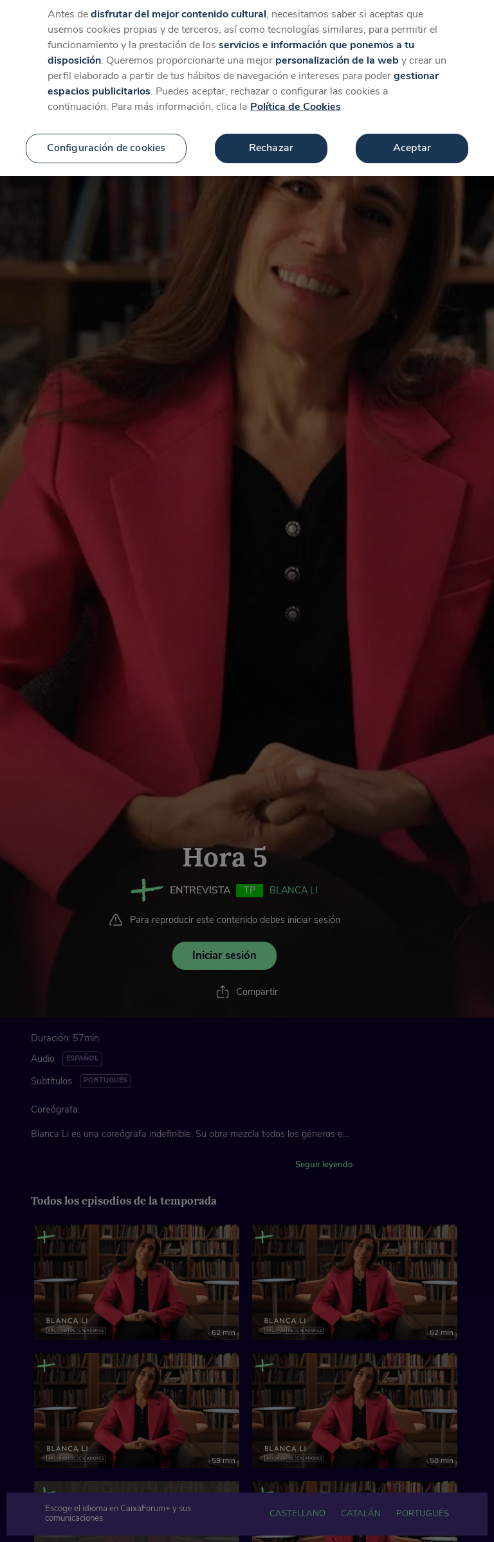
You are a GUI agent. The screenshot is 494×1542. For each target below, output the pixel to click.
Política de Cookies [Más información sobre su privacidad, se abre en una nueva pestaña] (295, 98)
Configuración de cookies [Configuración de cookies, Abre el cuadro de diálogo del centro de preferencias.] (106, 139)
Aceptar (412, 139)
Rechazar (271, 139)
